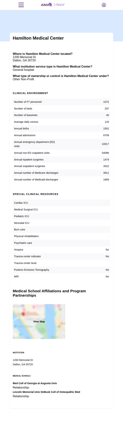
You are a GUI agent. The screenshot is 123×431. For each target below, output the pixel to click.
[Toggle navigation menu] (21, 5)
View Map (39, 321)
